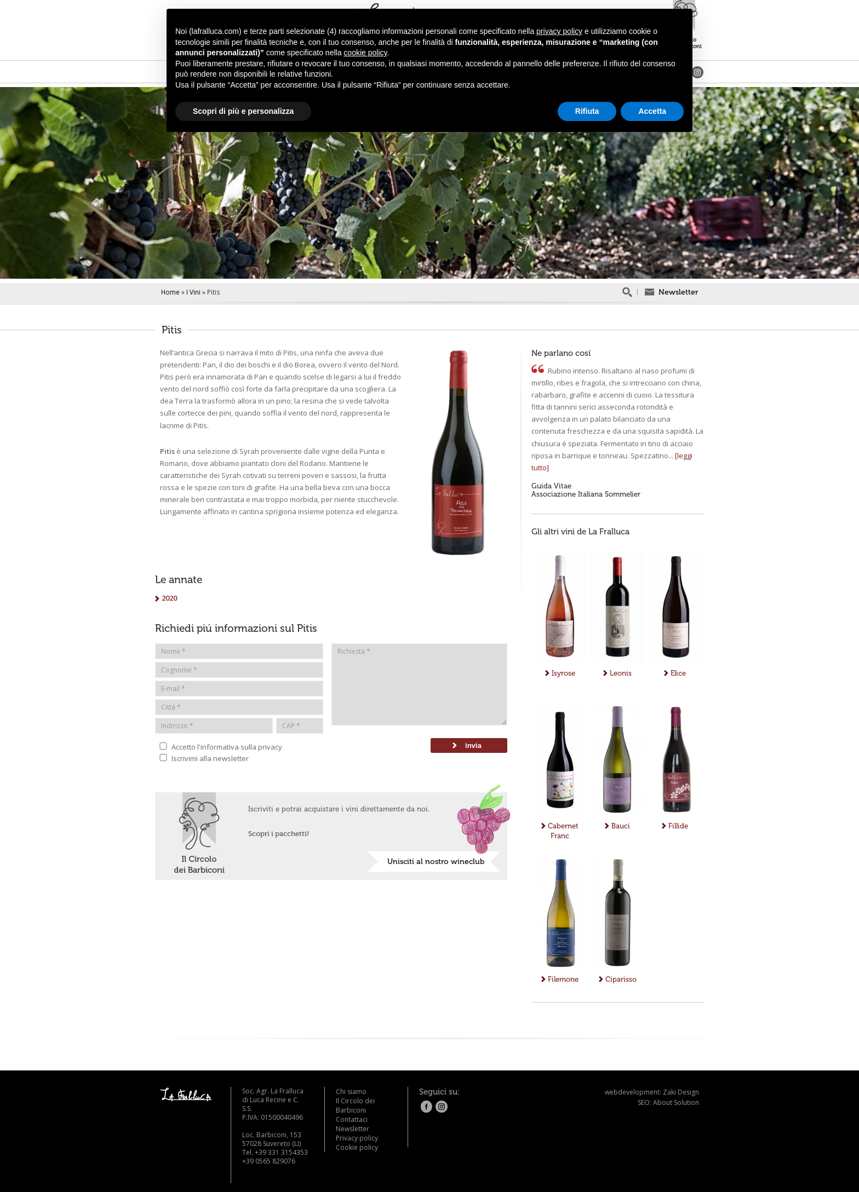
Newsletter (352, 1128)
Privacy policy (357, 1138)
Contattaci (352, 1119)
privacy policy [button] (559, 31)
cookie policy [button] (365, 52)
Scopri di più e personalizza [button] (243, 111)
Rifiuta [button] (587, 111)
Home (170, 291)
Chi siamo (351, 1091)
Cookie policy (357, 1147)
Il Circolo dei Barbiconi (355, 1105)
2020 (166, 598)
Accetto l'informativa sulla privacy (218, 746)
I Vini (193, 291)
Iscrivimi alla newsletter (202, 757)
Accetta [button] (652, 111)
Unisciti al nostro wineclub (435, 861)
